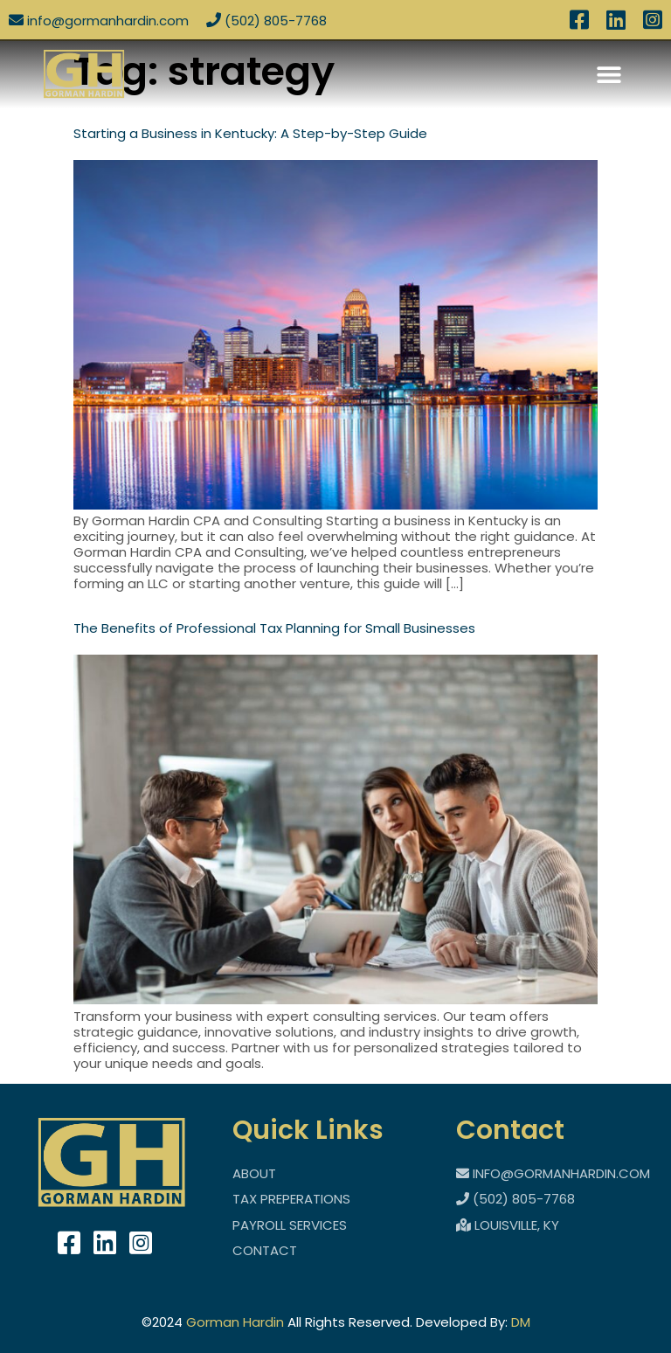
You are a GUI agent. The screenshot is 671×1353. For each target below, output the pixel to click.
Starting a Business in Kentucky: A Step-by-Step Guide (250, 133)
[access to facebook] (579, 23)
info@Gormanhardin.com (99, 20)
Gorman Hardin (235, 1322)
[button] (609, 74)
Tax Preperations (291, 1199)
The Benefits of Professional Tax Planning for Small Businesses (274, 628)
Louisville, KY (507, 1225)
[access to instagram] (652, 23)
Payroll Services (289, 1225)
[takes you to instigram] (140, 1243)
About (254, 1173)
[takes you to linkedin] (104, 1243)
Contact (264, 1250)
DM (520, 1322)
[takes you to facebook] (69, 1243)
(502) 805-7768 (266, 20)
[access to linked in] (616, 23)
